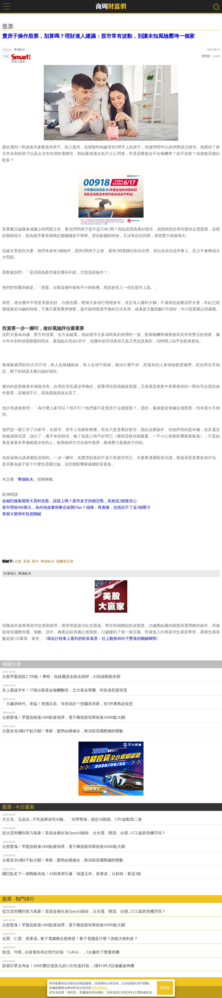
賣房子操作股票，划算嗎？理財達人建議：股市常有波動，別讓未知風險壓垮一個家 (98, 36)
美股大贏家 (21, 58)
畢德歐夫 (25, 479)
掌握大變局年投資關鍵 (21, 514)
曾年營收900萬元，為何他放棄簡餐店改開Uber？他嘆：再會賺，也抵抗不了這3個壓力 (76, 507)
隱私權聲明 (99, 987)
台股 (18, 561)
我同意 (165, 987)
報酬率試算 (64, 561)
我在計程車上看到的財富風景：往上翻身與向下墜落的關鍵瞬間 (101, 638)
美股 (26, 561)
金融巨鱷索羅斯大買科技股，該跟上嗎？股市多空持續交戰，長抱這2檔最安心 (69, 501)
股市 (35, 561)
